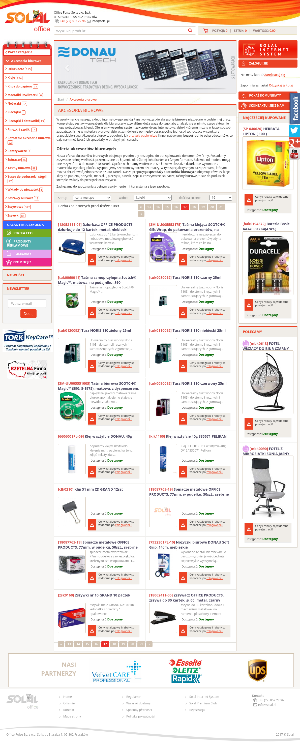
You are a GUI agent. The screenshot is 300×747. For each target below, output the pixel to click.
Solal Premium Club (203, 703)
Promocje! (18, 262)
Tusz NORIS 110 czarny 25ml (185, 277)
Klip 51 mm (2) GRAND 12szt (90, 489)
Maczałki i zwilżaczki (25, 95)
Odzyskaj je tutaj (281, 85)
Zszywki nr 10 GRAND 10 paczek (94, 595)
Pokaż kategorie (20, 52)
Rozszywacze (19, 151)
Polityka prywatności (140, 716)
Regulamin (133, 697)
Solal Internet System (204, 697)
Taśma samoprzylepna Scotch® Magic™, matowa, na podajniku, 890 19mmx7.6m (97, 280)
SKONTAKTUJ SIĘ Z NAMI (267, 105)
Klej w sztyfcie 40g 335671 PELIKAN (188, 436)
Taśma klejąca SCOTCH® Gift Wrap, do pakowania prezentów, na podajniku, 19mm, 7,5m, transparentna (187, 227)
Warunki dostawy (138, 703)
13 (149, 207)
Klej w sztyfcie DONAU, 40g (95, 436)
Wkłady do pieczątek (25, 189)
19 (203, 207)
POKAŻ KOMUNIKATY (272, 95)
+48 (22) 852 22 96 (73, 21)
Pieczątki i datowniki (26, 121)
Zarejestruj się (274, 75)
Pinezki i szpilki (22, 129)
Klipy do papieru (23, 86)
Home (67, 697)
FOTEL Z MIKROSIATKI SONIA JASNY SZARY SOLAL (266, 450)
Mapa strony (72, 716)
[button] (67, 67)
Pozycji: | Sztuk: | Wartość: (244, 30)
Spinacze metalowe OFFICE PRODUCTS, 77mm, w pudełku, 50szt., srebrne (189, 492)
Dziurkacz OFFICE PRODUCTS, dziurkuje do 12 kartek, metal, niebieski (96, 227)
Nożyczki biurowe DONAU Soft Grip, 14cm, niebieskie (189, 545)
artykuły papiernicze (143, 135)
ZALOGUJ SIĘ (258, 63)
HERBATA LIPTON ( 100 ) (261, 131)
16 (176, 207)
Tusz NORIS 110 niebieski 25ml (187, 330)
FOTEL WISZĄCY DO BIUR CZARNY (266, 345)
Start (60, 99)
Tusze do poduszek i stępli (27, 178)
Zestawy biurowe (23, 198)
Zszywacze (19, 206)
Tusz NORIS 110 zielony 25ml (94, 330)
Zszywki (16, 215)
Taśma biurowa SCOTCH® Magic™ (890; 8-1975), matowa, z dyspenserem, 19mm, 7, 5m (98, 386)
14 (158, 207)
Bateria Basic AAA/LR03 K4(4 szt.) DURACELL (266, 226)
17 (185, 207)
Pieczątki (16, 112)
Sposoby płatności (139, 710)
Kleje (15, 77)
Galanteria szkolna (25, 224)
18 (194, 207)
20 (212, 207)
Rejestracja (197, 710)
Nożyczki (17, 103)
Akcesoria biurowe (26, 60)
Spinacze (17, 159)
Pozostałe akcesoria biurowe (29, 140)
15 (167, 207)
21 (221, 207)
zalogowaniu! (123, 260)
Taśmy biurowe (22, 168)
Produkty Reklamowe (18, 243)
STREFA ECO (19, 233)
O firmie (69, 703)
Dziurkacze (20, 69)
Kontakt (68, 710)
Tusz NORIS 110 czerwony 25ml (188, 383)
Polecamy (18, 253)
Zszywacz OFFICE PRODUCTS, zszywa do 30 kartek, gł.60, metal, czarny (186, 598)
